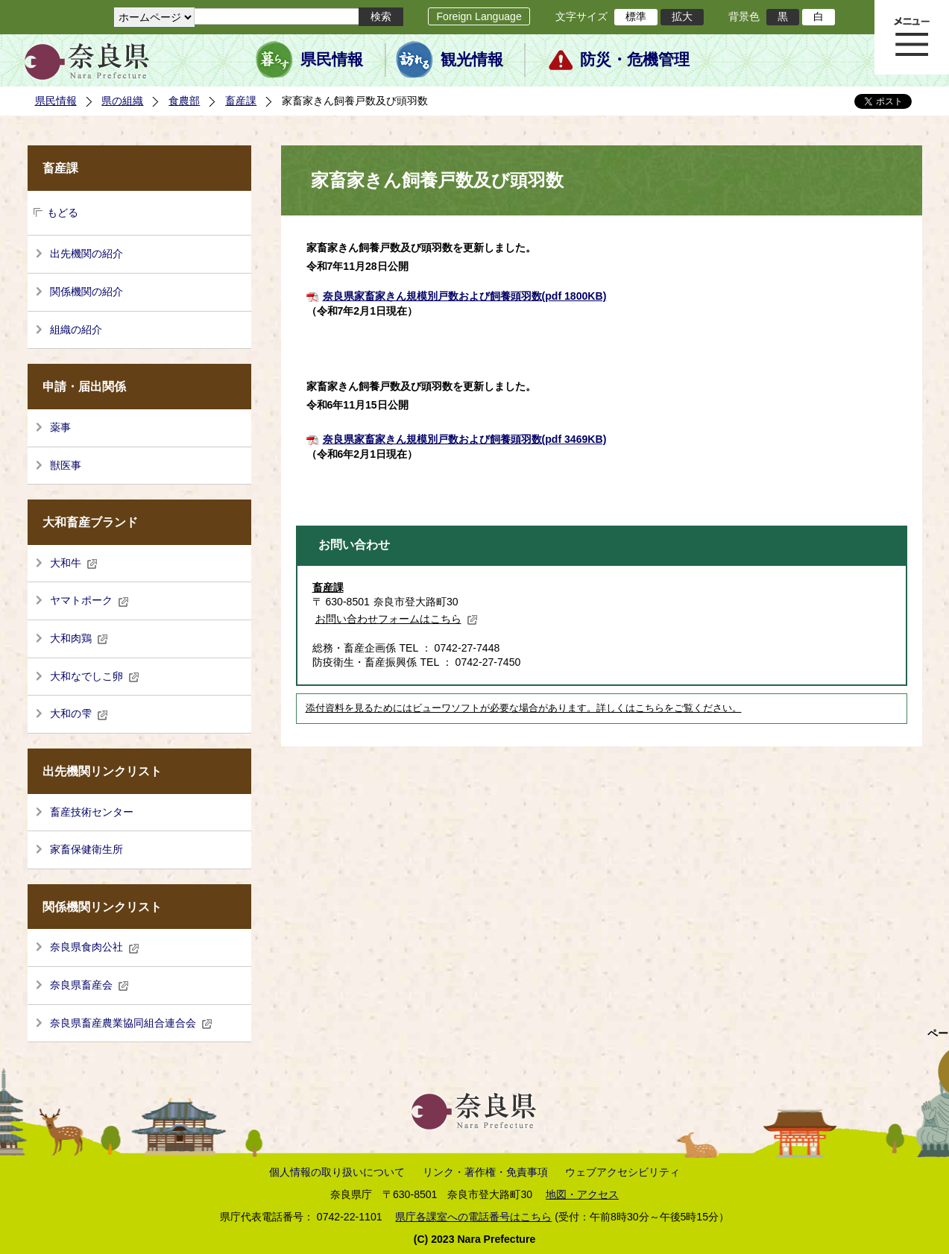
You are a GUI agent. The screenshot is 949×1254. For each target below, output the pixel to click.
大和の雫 (79, 713)
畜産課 (240, 101)
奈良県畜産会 (89, 985)
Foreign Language (478, 16)
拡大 (682, 16)
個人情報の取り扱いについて (337, 1172)
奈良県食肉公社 (94, 947)
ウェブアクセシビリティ (622, 1172)
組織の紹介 (76, 329)
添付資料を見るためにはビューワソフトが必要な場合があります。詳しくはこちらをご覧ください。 (524, 708)
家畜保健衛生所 (86, 849)
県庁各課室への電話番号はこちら (473, 1217)
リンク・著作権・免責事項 (485, 1172)
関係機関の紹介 (86, 291)
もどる (62, 212)
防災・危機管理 (635, 60)
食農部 (184, 101)
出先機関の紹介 (86, 253)
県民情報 (331, 60)
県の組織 (122, 101)
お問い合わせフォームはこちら (396, 619)
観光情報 (472, 60)
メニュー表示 (911, 37)
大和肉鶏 (79, 638)
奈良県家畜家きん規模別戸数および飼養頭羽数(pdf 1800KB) (465, 296)
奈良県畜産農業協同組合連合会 (131, 1023)
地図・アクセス (582, 1194)
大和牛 (74, 563)
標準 (635, 16)
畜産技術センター (91, 812)
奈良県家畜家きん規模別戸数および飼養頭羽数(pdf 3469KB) (465, 439)
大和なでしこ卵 (94, 676)
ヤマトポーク (89, 600)
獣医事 (65, 465)
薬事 (60, 427)
